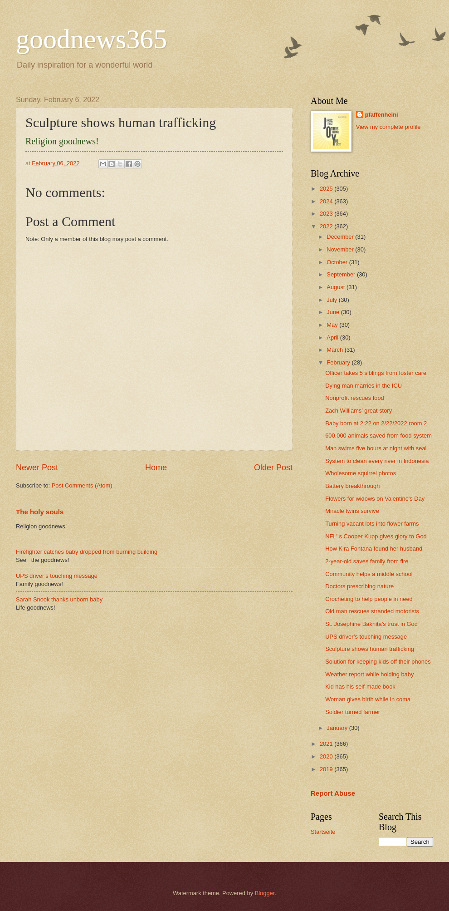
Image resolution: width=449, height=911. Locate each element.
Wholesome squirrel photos (360, 473)
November (341, 249)
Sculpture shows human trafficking (369, 648)
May (333, 324)
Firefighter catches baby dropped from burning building (86, 551)
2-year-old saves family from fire (366, 561)
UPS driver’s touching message (57, 575)
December (341, 236)
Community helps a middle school (369, 574)
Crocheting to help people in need (369, 599)
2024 (327, 201)
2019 (327, 769)
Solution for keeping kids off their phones (377, 661)
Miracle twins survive (352, 510)
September (342, 274)
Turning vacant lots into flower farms (372, 523)
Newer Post (37, 467)
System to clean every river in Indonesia (377, 461)
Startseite (323, 831)
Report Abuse (333, 793)
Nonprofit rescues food (354, 397)
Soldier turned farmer (352, 712)
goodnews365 (91, 39)
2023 (327, 213)
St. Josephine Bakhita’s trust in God (371, 623)
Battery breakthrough (352, 486)
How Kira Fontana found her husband (373, 548)
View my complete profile (388, 126)
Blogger (265, 893)
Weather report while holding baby (369, 674)
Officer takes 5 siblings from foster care (375, 372)
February (339, 362)
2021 (327, 743)
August (337, 287)
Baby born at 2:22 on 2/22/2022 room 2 (376, 423)
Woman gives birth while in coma (367, 699)
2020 (327, 756)
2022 (327, 226)
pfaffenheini (381, 114)
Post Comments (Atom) (82, 485)
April (333, 337)
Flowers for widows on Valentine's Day (375, 498)
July (332, 299)
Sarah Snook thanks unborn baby (59, 599)
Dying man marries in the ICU (363, 385)
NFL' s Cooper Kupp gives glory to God (376, 536)
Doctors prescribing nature (359, 586)
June (334, 312)
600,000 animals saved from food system (378, 435)
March (335, 349)
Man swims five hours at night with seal (375, 448)
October (338, 262)
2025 (327, 188)
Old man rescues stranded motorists (372, 611)
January (338, 727)
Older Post (273, 467)
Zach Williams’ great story (358, 410)
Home (156, 467)
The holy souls (39, 512)
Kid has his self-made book (360, 686)
